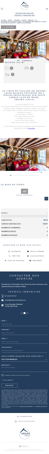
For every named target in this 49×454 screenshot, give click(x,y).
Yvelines (17, 20)
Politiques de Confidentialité (26, 406)
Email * (5, 338)
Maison (30, 20)
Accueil (3, 20)
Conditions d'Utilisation (41, 406)
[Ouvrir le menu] (47, 9)
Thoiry (24, 20)
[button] (41, 172)
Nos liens (28, 450)
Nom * (4, 321)
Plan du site (8, 450)
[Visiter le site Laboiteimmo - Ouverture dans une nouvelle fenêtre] (24, 446)
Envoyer (9, 385)
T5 (35, 20)
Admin (23, 450)
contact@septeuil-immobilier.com (15, 300)
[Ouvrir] (2, 9)
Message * (6, 365)
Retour (8, 27)
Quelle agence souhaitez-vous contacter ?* (22, 356)
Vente (10, 20)
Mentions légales (16, 450)
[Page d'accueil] (24, 6)
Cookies (42, 450)
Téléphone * (7, 347)
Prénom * (6, 329)
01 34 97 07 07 (10, 296)
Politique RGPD (35, 450)
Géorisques (31, 128)
